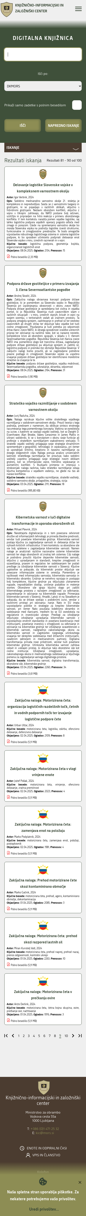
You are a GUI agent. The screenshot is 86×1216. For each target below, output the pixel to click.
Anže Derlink (21, 1004)
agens (58, 896)
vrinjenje (60, 784)
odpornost (67, 366)
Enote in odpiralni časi (47, 1148)
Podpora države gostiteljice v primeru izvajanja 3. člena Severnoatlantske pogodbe (43, 286)
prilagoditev (42, 480)
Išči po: (43, 74)
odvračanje (43, 366)
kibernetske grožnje (35, 663)
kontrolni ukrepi (39, 955)
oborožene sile (15, 663)
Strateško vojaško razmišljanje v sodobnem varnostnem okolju (43, 406)
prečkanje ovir (14, 1011)
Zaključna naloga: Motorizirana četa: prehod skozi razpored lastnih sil (43, 938)
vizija (64, 480)
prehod (50, 896)
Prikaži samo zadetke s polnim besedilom (35, 105)
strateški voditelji (69, 477)
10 (66, 1036)
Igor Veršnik (20, 197)
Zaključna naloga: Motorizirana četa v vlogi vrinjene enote (43, 771)
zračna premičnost (29, 787)
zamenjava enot (58, 840)
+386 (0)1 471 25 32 (45, 1129)
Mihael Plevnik (22, 529)
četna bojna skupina (60, 1007)
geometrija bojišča (67, 243)
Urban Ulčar (20, 725)
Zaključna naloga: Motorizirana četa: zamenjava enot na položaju (43, 827)
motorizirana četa (36, 729)
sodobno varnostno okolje (21, 480)
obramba (55, 366)
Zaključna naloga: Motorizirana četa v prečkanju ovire (43, 994)
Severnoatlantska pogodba (21, 366)
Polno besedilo (19, 257)
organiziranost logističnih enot (23, 247)
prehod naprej (54, 952)
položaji (74, 840)
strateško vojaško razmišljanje (42, 477)
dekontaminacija (26, 899)
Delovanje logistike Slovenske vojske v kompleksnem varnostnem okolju (43, 187)
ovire (76, 1007)
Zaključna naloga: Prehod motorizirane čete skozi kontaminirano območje (43, 883)
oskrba (63, 729)
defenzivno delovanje (30, 732)
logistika (52, 729)
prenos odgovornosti (18, 955)
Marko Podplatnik (24, 836)
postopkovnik (14, 843)
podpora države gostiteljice (41, 363)
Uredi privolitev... (44, 1209)
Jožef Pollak (20, 780)
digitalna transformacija (65, 660)
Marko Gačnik (21, 892)
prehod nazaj (71, 952)
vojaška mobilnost (69, 363)
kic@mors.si (45, 1133)
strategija (55, 480)
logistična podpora (41, 243)
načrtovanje (29, 1011)
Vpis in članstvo (46, 1155)
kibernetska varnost (38, 660)
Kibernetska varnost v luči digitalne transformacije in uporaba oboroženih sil (43, 520)
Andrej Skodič (21, 295)
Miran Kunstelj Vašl (24, 948)
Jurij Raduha (21, 415)
